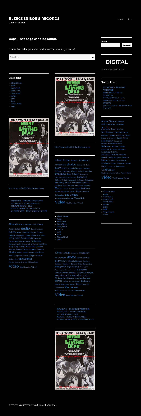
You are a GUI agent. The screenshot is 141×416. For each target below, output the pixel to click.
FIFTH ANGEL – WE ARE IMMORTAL (25, 203)
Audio (13, 86)
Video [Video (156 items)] (14, 266)
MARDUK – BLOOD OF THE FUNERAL (25, 209)
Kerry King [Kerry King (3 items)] (13, 247)
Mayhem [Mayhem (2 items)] (12, 249)
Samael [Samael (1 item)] (25, 255)
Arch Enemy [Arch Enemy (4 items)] (37, 224)
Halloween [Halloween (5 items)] (36, 241)
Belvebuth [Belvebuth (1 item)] (39, 229)
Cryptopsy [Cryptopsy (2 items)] (20, 235)
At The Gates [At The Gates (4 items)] (14, 229)
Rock (13, 101)
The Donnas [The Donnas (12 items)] (25, 258)
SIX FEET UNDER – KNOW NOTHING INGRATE (29, 211)
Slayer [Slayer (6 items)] (32, 255)
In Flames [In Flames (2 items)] (34, 244)
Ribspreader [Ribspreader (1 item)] (18, 255)
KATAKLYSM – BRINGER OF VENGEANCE (27, 201)
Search (104, 42)
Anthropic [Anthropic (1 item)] (28, 224)
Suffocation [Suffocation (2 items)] (13, 259)
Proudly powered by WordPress (44, 405)
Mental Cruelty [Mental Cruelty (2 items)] (22, 249)
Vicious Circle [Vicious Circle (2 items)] (33, 262)
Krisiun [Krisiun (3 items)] (22, 247)
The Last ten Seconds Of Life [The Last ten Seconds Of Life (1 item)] (18, 262)
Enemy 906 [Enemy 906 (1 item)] (37, 238)
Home (120, 19)
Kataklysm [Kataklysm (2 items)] (43, 244)
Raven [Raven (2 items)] (11, 255)
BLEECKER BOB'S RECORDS (34, 18)
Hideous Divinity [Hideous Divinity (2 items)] (15, 244)
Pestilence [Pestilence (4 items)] (39, 252)
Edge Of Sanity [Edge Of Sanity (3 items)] (27, 238)
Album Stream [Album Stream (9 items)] (16, 224)
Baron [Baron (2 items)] (33, 229)
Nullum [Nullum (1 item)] (19, 252)
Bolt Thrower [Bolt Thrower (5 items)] (15, 232)
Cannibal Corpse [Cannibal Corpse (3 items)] (29, 232)
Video (13, 106)
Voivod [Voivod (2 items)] (34, 267)
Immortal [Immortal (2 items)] (26, 244)
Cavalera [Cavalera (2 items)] (40, 232)
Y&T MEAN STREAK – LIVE (21, 206)
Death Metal (15, 91)
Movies (13, 96)
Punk (13, 99)
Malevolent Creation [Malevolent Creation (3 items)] (34, 247)
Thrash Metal (16, 104)
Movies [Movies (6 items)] (12, 252)
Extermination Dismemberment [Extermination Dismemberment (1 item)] (19, 241)
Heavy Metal (15, 93)
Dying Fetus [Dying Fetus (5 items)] (14, 238)
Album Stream (16, 83)
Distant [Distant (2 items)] (27, 235)
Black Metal (15, 88)
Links (129, 19)
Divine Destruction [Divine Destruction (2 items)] (38, 235)
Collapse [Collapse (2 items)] (12, 235)
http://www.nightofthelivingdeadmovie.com (26, 188)
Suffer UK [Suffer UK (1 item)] (39, 255)
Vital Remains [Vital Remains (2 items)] (25, 267)
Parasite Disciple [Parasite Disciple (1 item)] (28, 252)
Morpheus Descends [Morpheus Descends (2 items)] (36, 249)
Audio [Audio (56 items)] (25, 228)
